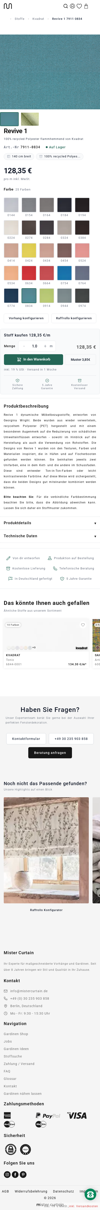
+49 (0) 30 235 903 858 (29, 998)
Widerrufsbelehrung (31, 1191)
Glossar (10, 1079)
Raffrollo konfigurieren (74, 318)
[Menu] (93, 6)
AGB (5, 1191)
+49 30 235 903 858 (71, 739)
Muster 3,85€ (80, 359)
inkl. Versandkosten (83, 1206)
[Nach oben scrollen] (90, 1202)
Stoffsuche (13, 1056)
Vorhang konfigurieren (26, 318)
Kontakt (10, 1086)
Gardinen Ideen (16, 1049)
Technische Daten (20, 536)
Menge (50, 346)
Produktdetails (17, 523)
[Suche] (65, 6)
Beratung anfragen (50, 753)
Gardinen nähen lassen (23, 1094)
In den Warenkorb (33, 359)
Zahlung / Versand (19, 1064)
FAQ (7, 1071)
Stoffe (20, 19)
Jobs (8, 1041)
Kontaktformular (26, 739)
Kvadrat (38, 19)
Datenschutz (63, 1191)
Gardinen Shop (16, 1034)
